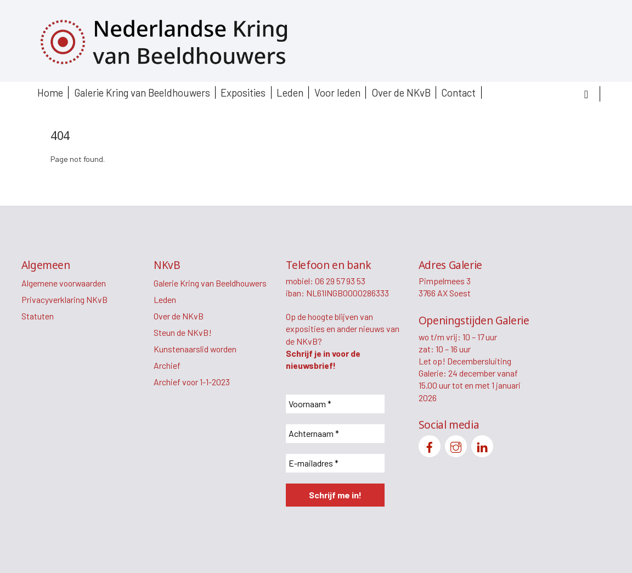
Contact (458, 92)
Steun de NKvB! (183, 332)
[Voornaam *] (335, 404)
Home (50, 92)
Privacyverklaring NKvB (64, 299)
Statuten (37, 316)
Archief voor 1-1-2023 (192, 382)
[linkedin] (482, 445)
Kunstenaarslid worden (195, 349)
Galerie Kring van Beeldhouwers (142, 92)
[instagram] (456, 445)
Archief (167, 365)
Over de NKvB (401, 92)
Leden (289, 92)
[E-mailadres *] (335, 463)
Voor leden (337, 92)
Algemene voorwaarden (63, 283)
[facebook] (430, 445)
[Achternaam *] (335, 433)
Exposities (243, 92)
